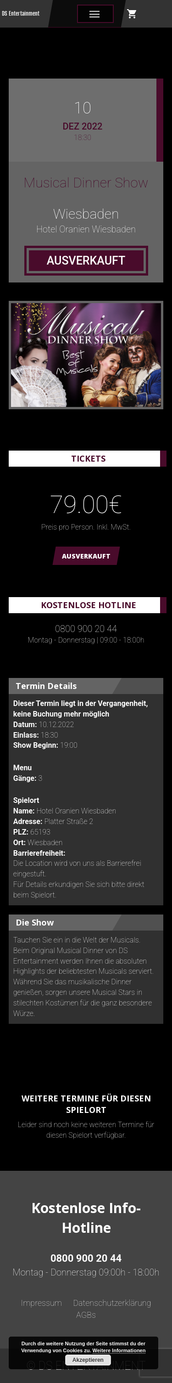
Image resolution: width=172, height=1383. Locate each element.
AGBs (86, 1315)
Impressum (41, 1303)
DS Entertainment (20, 13)
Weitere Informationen (119, 1350)
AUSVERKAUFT (86, 556)
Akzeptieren (88, 1360)
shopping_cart (132, 13)
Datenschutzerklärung (112, 1303)
